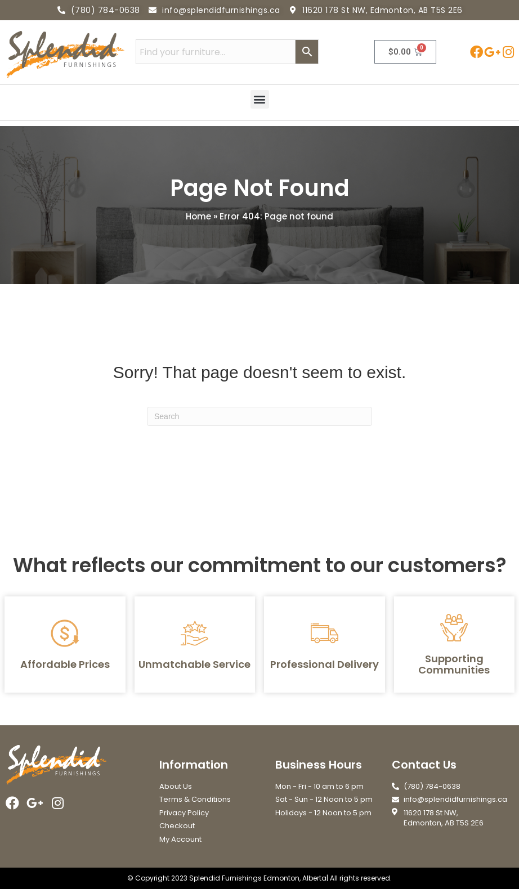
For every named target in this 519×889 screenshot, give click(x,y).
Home (198, 216)
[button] (259, 99)
